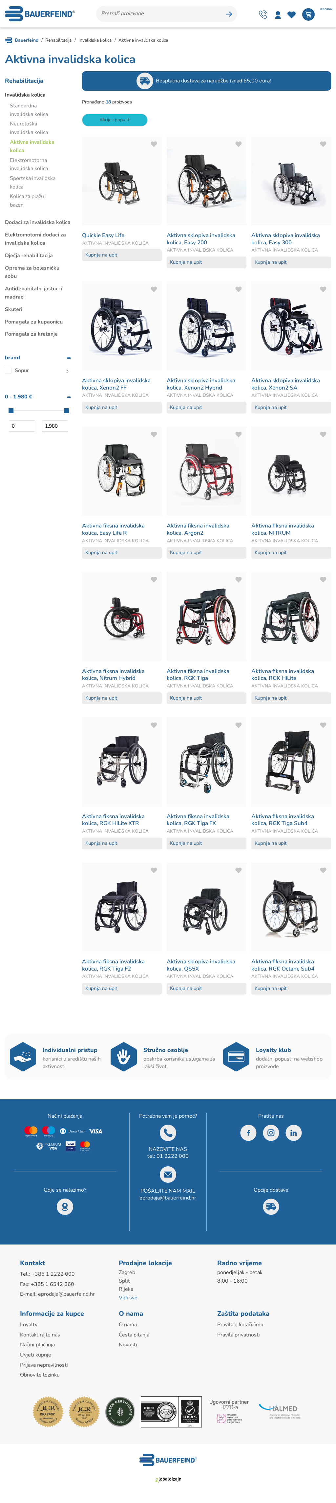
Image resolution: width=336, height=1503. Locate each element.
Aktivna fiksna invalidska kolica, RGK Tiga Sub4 (284, 821)
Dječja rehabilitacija (29, 257)
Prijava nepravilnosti (44, 1367)
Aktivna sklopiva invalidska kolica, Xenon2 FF (118, 386)
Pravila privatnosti (238, 1337)
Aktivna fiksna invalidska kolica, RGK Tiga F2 (115, 967)
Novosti (128, 1347)
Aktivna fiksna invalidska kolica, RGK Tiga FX (200, 821)
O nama (128, 1327)
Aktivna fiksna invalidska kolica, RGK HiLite (284, 676)
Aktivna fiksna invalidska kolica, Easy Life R (115, 531)
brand (12, 359)
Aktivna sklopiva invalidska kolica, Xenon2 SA (287, 386)
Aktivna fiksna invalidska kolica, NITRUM (284, 531)
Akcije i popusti (114, 122)
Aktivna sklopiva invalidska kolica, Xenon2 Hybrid (203, 386)
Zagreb (127, 1274)
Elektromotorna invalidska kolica (29, 166)
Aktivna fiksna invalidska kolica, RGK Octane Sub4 (285, 967)
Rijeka (126, 1291)
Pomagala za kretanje (31, 336)
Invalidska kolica (25, 97)
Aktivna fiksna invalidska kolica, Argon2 (200, 531)
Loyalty (28, 1327)
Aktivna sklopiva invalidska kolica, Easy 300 (287, 241)
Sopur (22, 372)
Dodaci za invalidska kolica (38, 224)
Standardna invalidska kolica (29, 112)
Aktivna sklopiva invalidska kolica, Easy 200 (203, 241)
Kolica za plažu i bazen (28, 203)
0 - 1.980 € (18, 399)
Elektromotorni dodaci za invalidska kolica (35, 241)
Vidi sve (128, 1299)
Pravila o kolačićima (240, 1327)
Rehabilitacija (24, 83)
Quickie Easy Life (104, 237)
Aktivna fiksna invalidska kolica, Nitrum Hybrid (115, 676)
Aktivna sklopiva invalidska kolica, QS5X (203, 967)
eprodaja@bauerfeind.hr (167, 1200)
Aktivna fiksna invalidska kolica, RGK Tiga (200, 676)
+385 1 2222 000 (53, 1276)
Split (124, 1283)
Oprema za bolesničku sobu (32, 274)
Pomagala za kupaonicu (34, 323)
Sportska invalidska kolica (32, 185)
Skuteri (13, 311)
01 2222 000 (173, 1158)
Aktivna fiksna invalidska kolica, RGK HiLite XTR (115, 821)
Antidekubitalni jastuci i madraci (33, 295)
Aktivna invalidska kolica (32, 148)
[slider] (11, 412)
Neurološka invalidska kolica (29, 130)
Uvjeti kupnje (35, 1357)
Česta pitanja (134, 1337)
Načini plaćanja (37, 1347)
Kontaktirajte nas (40, 1337)
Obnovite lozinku (40, 1377)
